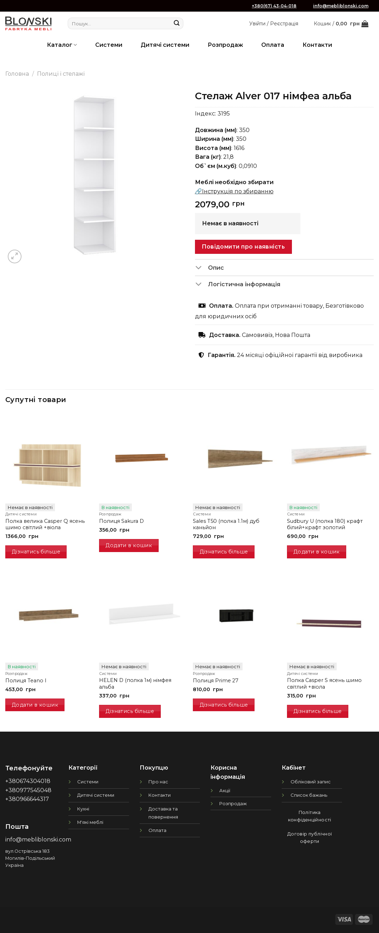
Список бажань (309, 795)
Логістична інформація (238, 285)
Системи (108, 45)
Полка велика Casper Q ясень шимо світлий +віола (45, 524)
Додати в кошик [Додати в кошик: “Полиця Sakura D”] (128, 545)
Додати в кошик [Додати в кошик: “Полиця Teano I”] (35, 705)
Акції (224, 790)
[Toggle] (201, 268)
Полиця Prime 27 (215, 680)
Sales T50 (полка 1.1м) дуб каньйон (226, 524)
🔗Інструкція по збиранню (234, 191)
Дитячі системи (165, 45)
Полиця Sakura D (121, 521)
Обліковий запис (311, 781)
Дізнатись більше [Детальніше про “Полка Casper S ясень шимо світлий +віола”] (317, 711)
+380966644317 (27, 799)
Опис (209, 268)
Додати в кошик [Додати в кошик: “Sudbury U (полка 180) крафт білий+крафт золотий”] (316, 552)
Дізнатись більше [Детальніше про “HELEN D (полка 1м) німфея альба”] (129, 711)
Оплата (272, 45)
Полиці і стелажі (61, 73)
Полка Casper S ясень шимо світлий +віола (324, 683)
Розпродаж (225, 45)
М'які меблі (90, 822)
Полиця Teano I (26, 680)
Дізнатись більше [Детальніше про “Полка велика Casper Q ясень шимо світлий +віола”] (36, 552)
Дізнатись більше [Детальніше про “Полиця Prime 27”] (224, 705)
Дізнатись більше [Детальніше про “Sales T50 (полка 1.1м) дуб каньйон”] (224, 552)
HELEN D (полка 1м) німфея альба (135, 683)
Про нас (158, 781)
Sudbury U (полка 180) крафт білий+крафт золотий (325, 524)
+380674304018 (27, 781)
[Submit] (177, 24)
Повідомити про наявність (243, 246)
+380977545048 (28, 790)
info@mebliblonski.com (340, 5)
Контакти (317, 45)
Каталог (62, 45)
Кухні (83, 809)
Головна (17, 73)
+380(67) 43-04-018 (274, 5)
